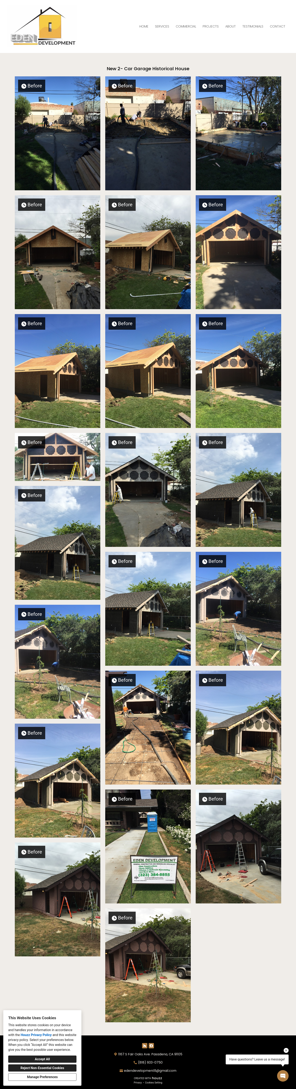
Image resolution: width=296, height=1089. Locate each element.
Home (143, 26)
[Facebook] (151, 1045)
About (230, 26)
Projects (211, 26)
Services (162, 26)
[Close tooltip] (286, 1050)
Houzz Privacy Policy (36, 1035)
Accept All (42, 1059)
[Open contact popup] (283, 1076)
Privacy (138, 1082)
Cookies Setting (153, 1082)
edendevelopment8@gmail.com (150, 1070)
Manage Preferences (42, 1077)
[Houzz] (144, 1045)
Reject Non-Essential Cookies (42, 1068)
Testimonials (252, 26)
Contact (277, 26)
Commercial (186, 26)
